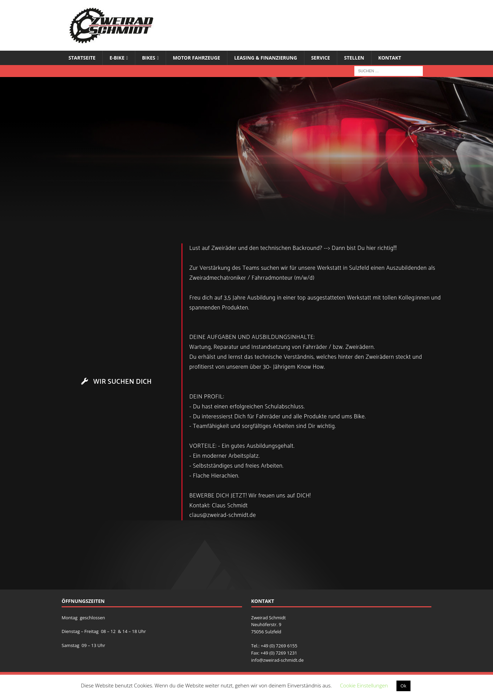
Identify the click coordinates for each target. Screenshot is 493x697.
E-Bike (117, 57)
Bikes (148, 57)
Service (320, 57)
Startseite (82, 57)
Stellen (354, 57)
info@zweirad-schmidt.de (277, 660)
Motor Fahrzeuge (196, 57)
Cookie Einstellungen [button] (364, 685)
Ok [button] (403, 686)
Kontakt (389, 57)
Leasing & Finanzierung (265, 57)
